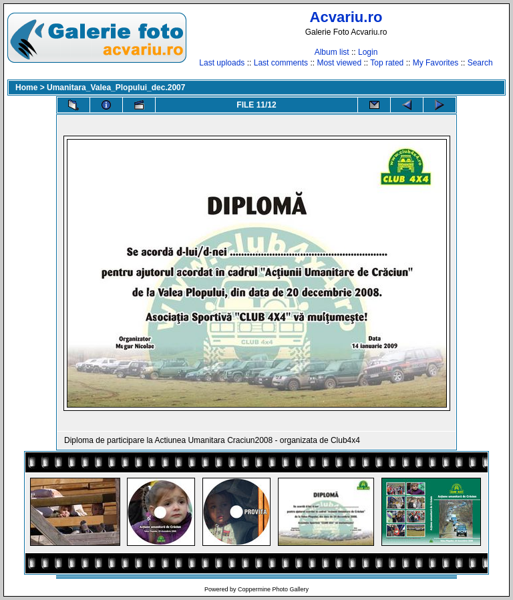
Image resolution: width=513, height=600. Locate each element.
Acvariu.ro (346, 17)
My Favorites (436, 62)
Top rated (386, 62)
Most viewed (339, 62)
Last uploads (221, 62)
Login (367, 52)
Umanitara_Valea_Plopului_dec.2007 (116, 87)
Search (480, 62)
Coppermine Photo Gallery (273, 589)
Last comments (281, 62)
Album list (332, 52)
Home (26, 87)
